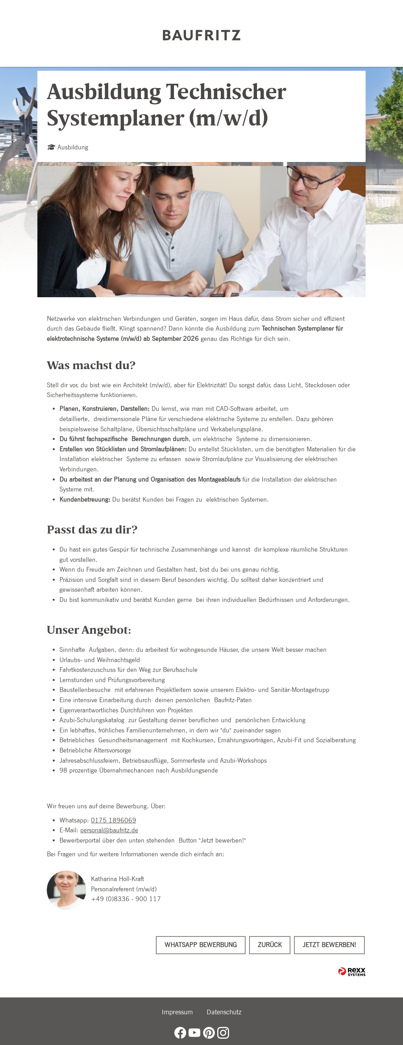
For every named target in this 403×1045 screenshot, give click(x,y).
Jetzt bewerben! (329, 945)
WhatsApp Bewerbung (201, 945)
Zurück (270, 945)
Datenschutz (224, 1012)
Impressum (177, 1012)
